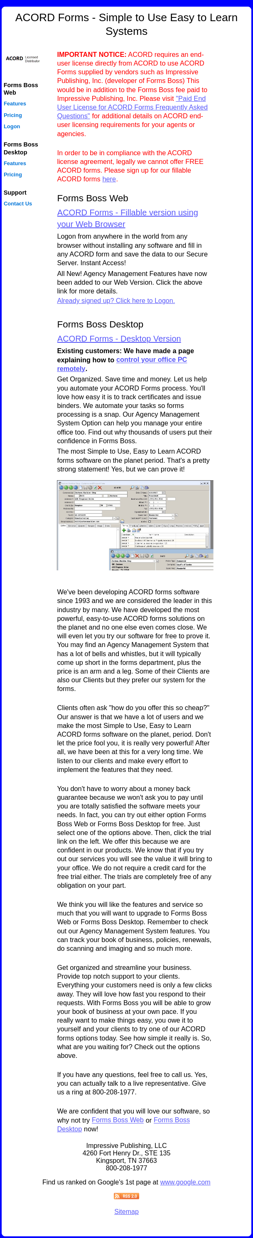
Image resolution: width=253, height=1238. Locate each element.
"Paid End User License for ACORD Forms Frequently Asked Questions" (132, 107)
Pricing (13, 115)
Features (15, 104)
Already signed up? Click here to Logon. (116, 300)
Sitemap (126, 1211)
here (109, 179)
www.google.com (185, 1182)
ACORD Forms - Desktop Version (119, 338)
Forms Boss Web (118, 1120)
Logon (12, 126)
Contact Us (18, 203)
